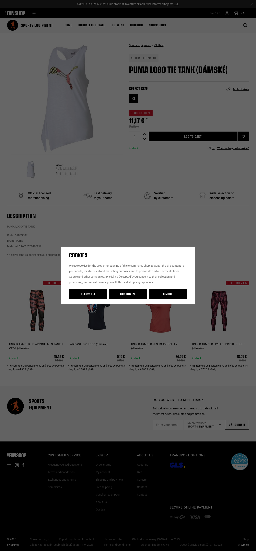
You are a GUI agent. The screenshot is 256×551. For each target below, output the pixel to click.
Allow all (88, 294)
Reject (168, 294)
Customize (128, 294)
